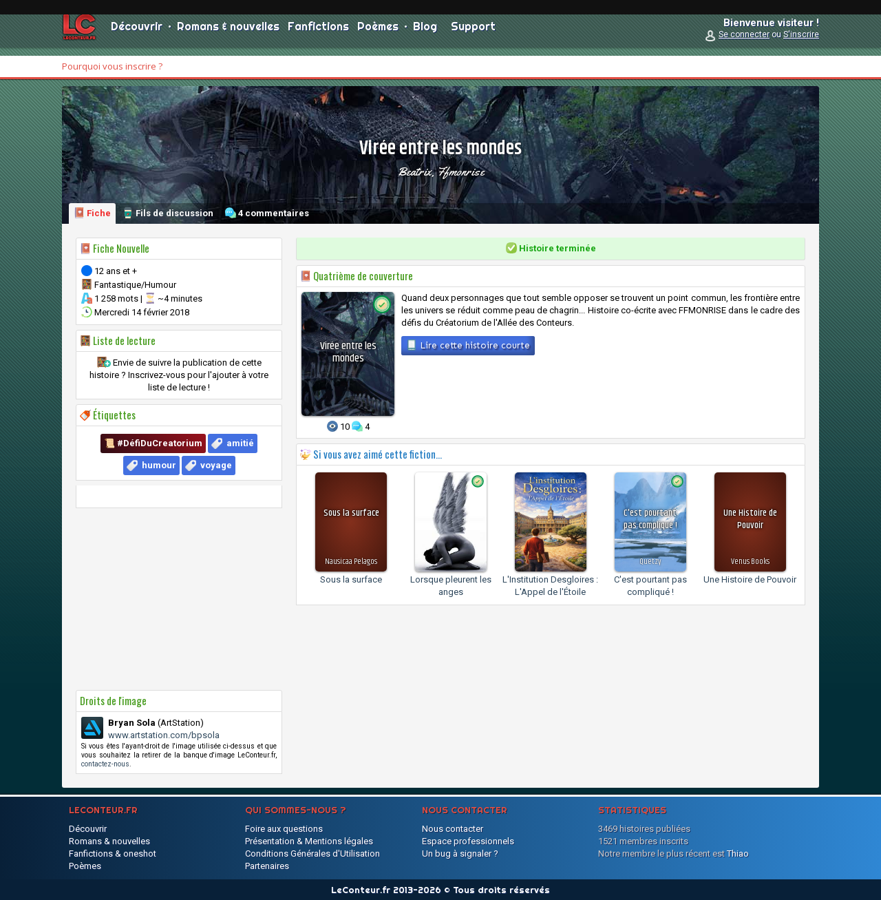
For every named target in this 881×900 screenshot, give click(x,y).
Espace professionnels (468, 841)
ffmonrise (460, 171)
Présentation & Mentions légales (309, 841)
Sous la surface (351, 579)
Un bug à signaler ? (460, 853)
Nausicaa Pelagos (351, 561)
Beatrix (414, 171)
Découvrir (136, 34)
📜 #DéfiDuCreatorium (153, 443)
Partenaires (267, 866)
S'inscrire (801, 43)
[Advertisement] (179, 599)
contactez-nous (105, 764)
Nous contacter (452, 829)
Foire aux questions (284, 829)
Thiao (738, 853)
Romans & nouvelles (228, 34)
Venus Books (750, 561)
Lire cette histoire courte (468, 344)
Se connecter (744, 43)
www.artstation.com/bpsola (164, 735)
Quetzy (650, 561)
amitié (240, 443)
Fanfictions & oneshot (112, 853)
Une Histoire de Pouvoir (749, 579)
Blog (425, 34)
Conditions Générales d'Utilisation (312, 853)
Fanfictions (318, 34)
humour (159, 465)
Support (473, 34)
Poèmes (378, 34)
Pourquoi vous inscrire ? (112, 66)
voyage (216, 465)
